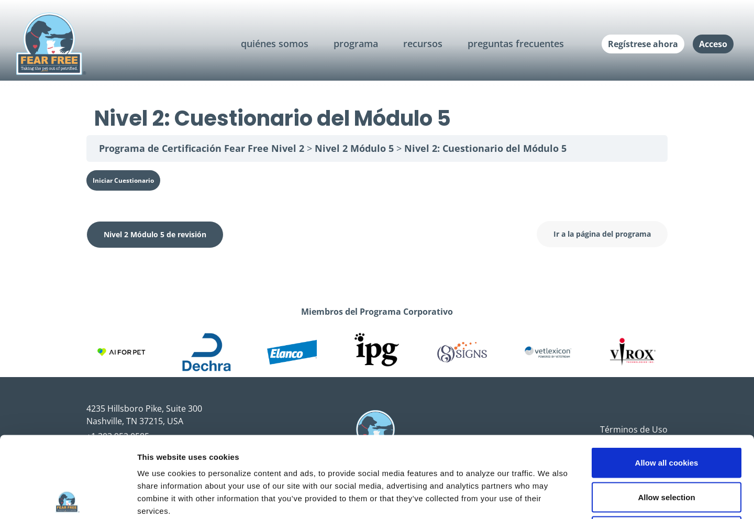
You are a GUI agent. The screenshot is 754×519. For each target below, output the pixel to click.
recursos (422, 43)
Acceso (713, 44)
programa (356, 43)
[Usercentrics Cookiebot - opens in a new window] (68, 498)
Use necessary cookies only (666, 450)
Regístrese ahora (643, 44)
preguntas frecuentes (516, 43)
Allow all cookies (666, 381)
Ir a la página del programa (602, 234)
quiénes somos (274, 43)
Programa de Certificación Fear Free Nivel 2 (201, 148)
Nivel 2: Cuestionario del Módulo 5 (485, 148)
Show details (549, 498)
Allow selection (666, 416)
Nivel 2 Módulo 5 (354, 148)
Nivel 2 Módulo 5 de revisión (155, 234)
